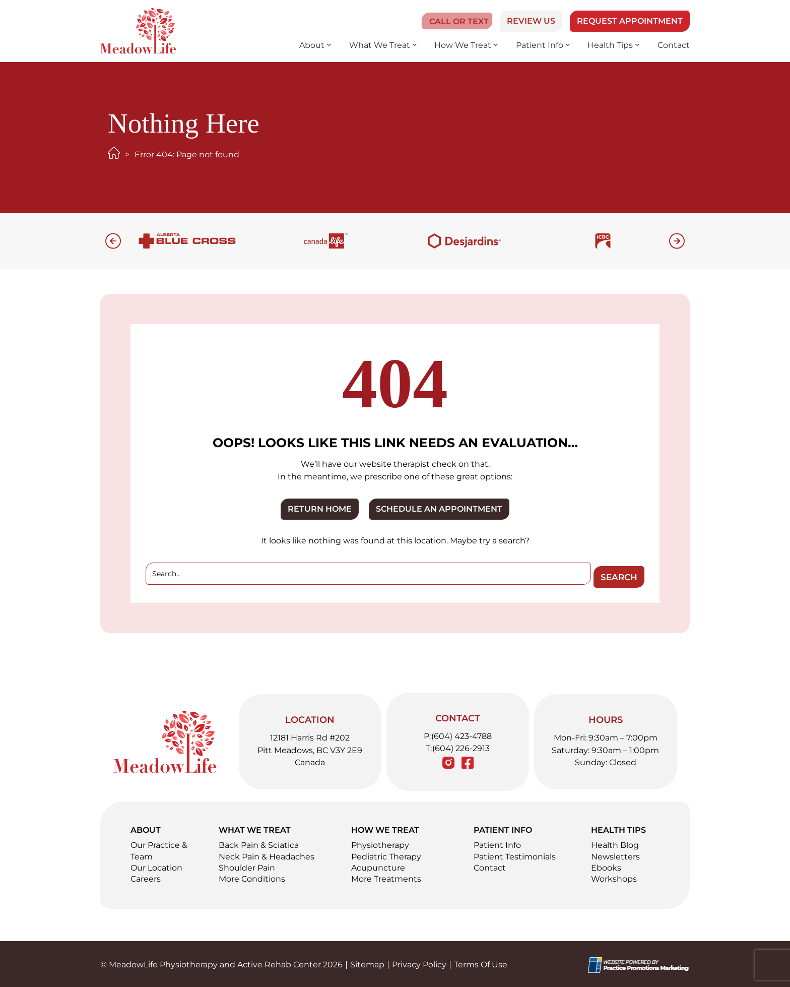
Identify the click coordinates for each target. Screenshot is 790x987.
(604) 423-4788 (461, 734)
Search (615, 574)
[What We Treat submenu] (414, 44)
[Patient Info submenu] (567, 44)
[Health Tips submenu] (637, 44)
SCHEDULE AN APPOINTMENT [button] (439, 509)
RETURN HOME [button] (320, 509)
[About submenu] (329, 44)
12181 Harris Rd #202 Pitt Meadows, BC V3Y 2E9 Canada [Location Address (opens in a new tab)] (309, 748)
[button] (453, 21)
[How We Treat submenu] (495, 44)
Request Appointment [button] (630, 21)
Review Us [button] (531, 21)
